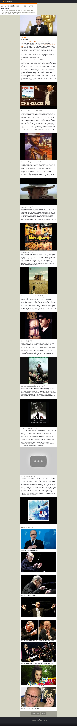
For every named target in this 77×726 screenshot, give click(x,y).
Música (43, 713)
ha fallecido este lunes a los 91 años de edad (22, 10)
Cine (38, 713)
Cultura (33, 713)
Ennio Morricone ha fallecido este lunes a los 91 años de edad (34, 41)
